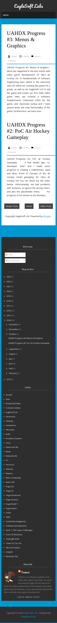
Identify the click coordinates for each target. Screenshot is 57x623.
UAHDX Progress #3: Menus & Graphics (26, 39)
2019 (9, 296)
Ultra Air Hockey (13, 547)
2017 (9, 306)
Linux (8, 442)
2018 (9, 301)
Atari (8, 399)
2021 (9, 286)
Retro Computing (13, 477)
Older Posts (45, 206)
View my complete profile (28, 597)
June (11, 363)
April (11, 368)
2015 (9, 315)
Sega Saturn (11, 508)
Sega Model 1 (12, 504)
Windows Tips (12, 556)
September (14, 349)
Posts (9, 254)
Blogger (47, 216)
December (14, 324)
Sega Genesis (12, 499)
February (13, 373)
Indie (8, 434)
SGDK (8, 512)
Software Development (16, 525)
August (12, 354)
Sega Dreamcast (13, 495)
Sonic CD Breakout (14, 534)
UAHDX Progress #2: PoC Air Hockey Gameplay (28, 131)
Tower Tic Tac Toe (13, 543)
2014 (9, 320)
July (10, 358)
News (8, 451)
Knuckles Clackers (14, 438)
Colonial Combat (13, 408)
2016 (9, 310)
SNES (8, 517)
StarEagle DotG (12, 539)
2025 (9, 276)
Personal (10, 464)
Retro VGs (10, 482)
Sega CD (9, 491)
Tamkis (25, 572)
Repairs (9, 473)
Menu (6, 15)
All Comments (12, 260)
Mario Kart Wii (12, 447)
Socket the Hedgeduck (16, 521)
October (13, 334)
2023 (9, 281)
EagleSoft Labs (28, 6)
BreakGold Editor (13, 403)
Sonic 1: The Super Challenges (19, 530)
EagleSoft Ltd (11, 412)
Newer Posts (12, 206)
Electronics (10, 416)
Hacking (9, 421)
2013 (9, 379)
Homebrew (11, 425)
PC (7, 460)
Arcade (9, 394)
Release (9, 469)
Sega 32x (10, 486)
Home (29, 206)
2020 (9, 291)
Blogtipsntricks (28, 616)
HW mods (10, 429)
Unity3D (9, 552)
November (14, 329)
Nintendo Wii (11, 456)
